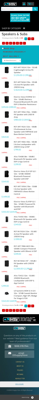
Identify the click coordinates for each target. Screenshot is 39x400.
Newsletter (20, 379)
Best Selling (10, 56)
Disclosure (19, 384)
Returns (20, 374)
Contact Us (20, 362)
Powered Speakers (13, 52)
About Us (20, 366)
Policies (20, 370)
